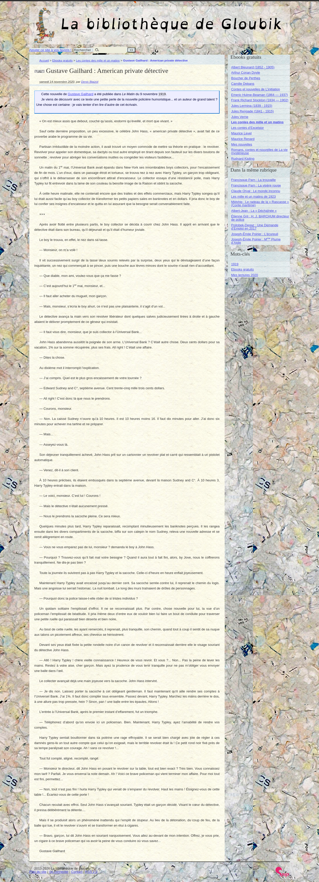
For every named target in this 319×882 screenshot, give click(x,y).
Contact (76, 872)
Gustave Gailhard (80, 94)
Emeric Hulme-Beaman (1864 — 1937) (259, 95)
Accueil (44, 60)
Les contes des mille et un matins (98, 60)
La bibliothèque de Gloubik (213, 20)
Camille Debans (242, 84)
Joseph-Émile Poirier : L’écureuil (254, 234)
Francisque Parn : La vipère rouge (256, 185)
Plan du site (38, 872)
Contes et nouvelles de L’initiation (255, 89)
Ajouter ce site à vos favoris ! (50, 50)
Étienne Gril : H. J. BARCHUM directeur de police (260, 217)
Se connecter (59, 872)
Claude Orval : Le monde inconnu (255, 191)
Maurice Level (241, 133)
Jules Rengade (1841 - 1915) (252, 111)
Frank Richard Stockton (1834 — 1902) (259, 100)
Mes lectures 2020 (244, 275)
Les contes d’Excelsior (247, 128)
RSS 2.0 (91, 872)
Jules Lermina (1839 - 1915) (251, 106)
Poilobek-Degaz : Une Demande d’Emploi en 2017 (254, 226)
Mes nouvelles (241, 144)
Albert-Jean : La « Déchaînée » (254, 211)
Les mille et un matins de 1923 (253, 196)
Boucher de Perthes (245, 78)
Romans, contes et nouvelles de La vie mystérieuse (259, 151)
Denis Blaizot (89, 81)
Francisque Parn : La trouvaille (253, 180)
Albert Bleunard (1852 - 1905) (252, 67)
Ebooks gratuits (62, 60)
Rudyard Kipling (242, 158)
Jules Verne (239, 117)
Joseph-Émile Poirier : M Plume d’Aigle (256, 240)
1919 (235, 264)
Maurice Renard (243, 139)
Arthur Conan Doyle (245, 72)
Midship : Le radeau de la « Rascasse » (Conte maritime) (260, 203)
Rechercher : (83, 50)
